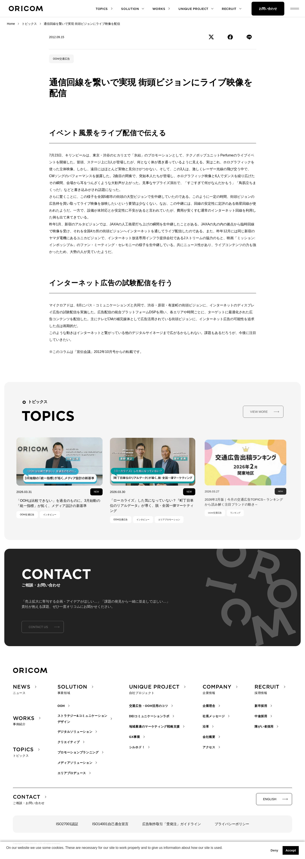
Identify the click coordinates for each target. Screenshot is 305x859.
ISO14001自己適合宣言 (110, 824)
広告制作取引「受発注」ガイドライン (171, 824)
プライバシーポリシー (232, 824)
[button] (7, 853)
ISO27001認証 (67, 824)
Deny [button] (274, 850)
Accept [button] (291, 850)
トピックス (29, 23)
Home (11, 23)
